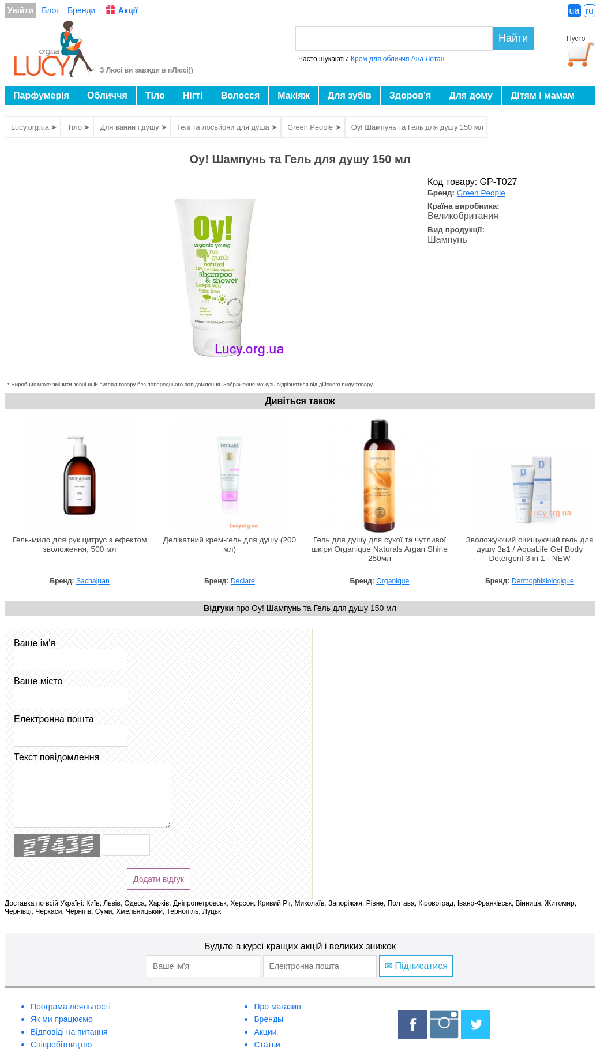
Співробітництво (61, 1044)
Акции (265, 1031)
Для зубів (350, 95)
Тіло (155, 95)
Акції (128, 10)
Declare (243, 581)
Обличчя (107, 95)
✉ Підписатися (416, 966)
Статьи (267, 1044)
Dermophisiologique (543, 581)
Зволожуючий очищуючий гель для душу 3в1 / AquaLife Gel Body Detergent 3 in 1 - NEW (530, 549)
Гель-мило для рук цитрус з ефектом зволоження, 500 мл (79, 544)
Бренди (81, 10)
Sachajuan (93, 581)
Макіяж (294, 95)
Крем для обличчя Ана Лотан (397, 59)
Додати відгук (158, 879)
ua (574, 11)
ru (590, 11)
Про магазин (277, 1006)
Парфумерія (41, 95)
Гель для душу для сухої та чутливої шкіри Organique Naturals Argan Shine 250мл (380, 549)
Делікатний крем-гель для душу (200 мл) (229, 544)
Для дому (471, 95)
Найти (513, 38)
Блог (50, 10)
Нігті (193, 95)
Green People (481, 193)
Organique (392, 581)
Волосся (240, 95)
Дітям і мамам (543, 95)
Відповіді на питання (69, 1031)
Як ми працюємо (62, 1019)
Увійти (20, 10)
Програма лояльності (71, 1006)
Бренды (268, 1019)
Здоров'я (410, 95)
